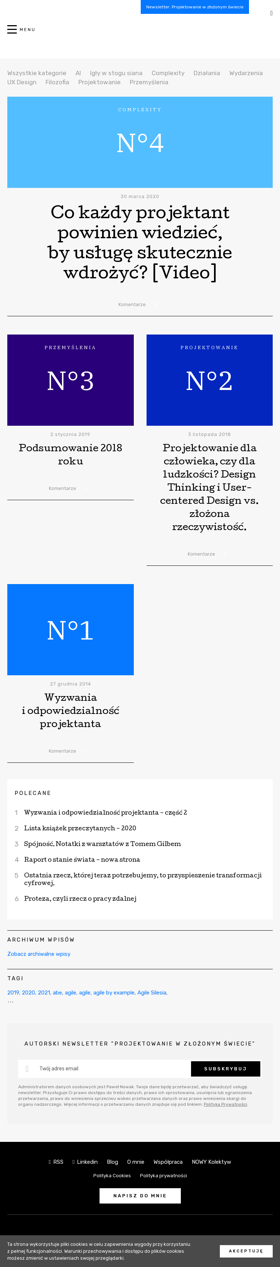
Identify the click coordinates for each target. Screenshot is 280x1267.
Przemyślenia (149, 82)
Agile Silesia (151, 992)
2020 (28, 992)
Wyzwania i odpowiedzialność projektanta (70, 712)
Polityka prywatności (163, 1175)
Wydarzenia (246, 73)
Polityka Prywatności (225, 1104)
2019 (13, 992)
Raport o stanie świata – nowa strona (82, 860)
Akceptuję (246, 1251)
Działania (207, 73)
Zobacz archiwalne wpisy (38, 954)
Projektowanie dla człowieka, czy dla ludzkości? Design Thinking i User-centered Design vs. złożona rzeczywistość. (209, 488)
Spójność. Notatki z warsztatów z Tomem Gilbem (102, 845)
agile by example (114, 992)
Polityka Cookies (112, 1175)
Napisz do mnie (140, 1195)
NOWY (140, 33)
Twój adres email (58, 1069)
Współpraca (168, 1162)
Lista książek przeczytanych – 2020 (80, 829)
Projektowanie (99, 82)
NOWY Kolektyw (211, 1162)
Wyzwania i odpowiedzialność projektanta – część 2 (105, 813)
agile (70, 992)
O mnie (135, 1162)
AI (78, 73)
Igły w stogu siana (116, 73)
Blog (112, 1162)
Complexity (168, 73)
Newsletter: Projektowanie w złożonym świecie (195, 6)
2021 (44, 992)
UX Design (21, 82)
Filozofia (57, 82)
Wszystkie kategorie (36, 73)
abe (57, 992)
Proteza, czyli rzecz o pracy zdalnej (80, 899)
